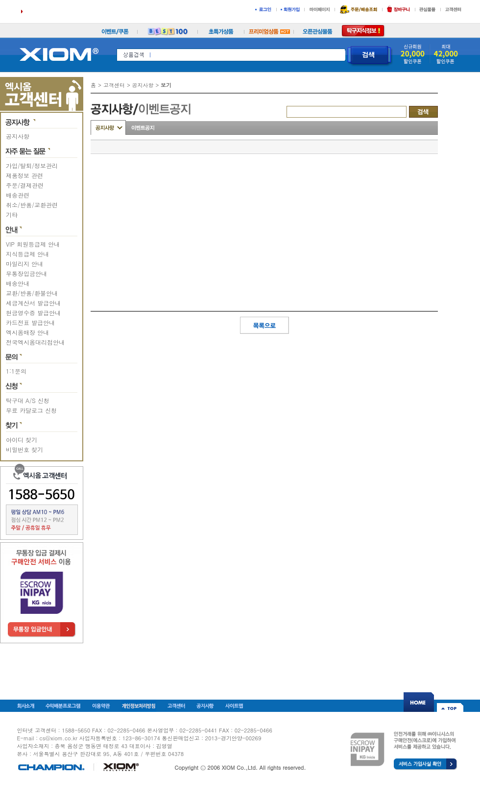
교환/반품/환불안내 (32, 293)
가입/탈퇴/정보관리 (32, 165)
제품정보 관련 (24, 175)
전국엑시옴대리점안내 (35, 342)
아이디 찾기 (21, 439)
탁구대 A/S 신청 (27, 400)
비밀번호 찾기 (24, 449)
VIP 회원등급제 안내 (33, 244)
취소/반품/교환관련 (32, 205)
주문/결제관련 (25, 185)
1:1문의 (16, 371)
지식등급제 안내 (27, 254)
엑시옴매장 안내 (27, 332)
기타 (12, 214)
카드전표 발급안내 (30, 322)
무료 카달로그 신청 (31, 410)
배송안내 (17, 283)
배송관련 (17, 195)
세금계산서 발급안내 (33, 303)
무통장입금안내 (26, 273)
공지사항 (17, 136)
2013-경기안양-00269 (233, 738)
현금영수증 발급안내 (33, 312)
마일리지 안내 (24, 263)
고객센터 (114, 85)
